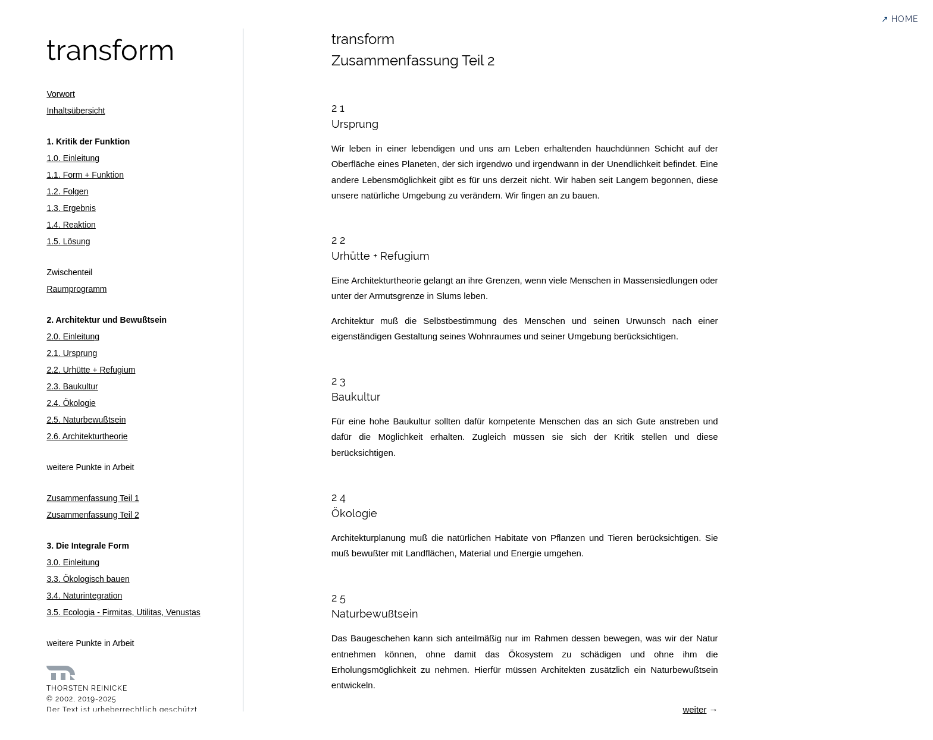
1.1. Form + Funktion (85, 175)
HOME (905, 19)
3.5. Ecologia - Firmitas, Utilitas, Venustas (123, 612)
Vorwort (60, 94)
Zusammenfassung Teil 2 (92, 514)
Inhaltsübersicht (75, 110)
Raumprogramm (76, 289)
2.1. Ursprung (71, 353)
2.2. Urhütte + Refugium (90, 369)
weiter (694, 709)
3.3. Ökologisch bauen (87, 579)
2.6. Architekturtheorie (86, 436)
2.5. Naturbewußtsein (86, 419)
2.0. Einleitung (72, 336)
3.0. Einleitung (72, 562)
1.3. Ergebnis (71, 208)
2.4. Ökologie (71, 403)
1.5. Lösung (68, 241)
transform (110, 50)
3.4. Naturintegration (84, 595)
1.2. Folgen (67, 191)
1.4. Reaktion (71, 224)
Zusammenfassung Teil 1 (92, 498)
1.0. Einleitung (72, 158)
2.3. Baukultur (72, 386)
